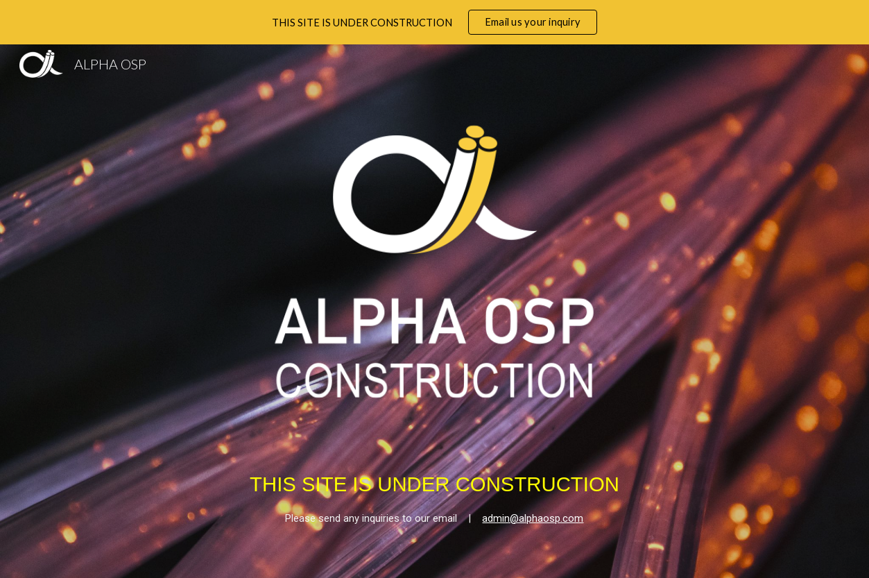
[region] (434, 22)
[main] (434, 486)
